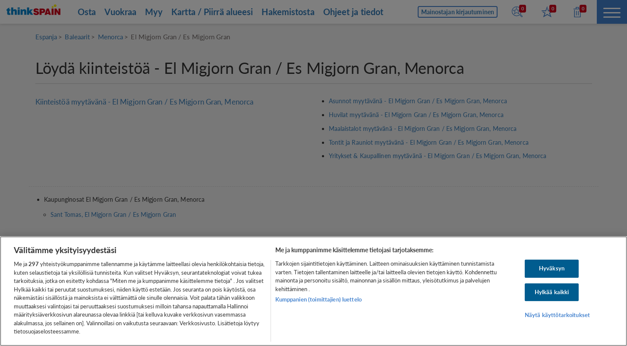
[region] (313, 291)
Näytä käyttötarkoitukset (557, 315)
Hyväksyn (551, 268)
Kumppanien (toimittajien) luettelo (318, 299)
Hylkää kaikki (552, 292)
